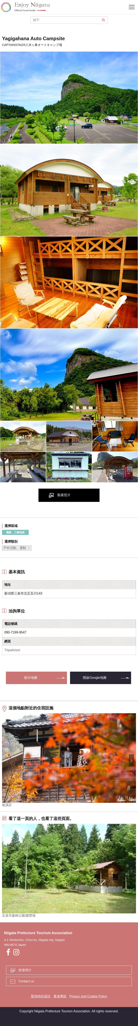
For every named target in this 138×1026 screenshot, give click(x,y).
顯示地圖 (30, 677)
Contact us (26, 981)
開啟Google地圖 (94, 677)
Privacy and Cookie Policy (88, 996)
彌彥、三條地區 (15, 532)
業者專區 (60, 996)
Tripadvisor (12, 650)
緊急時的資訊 (40, 996)
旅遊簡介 (25, 970)
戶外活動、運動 (14, 548)
